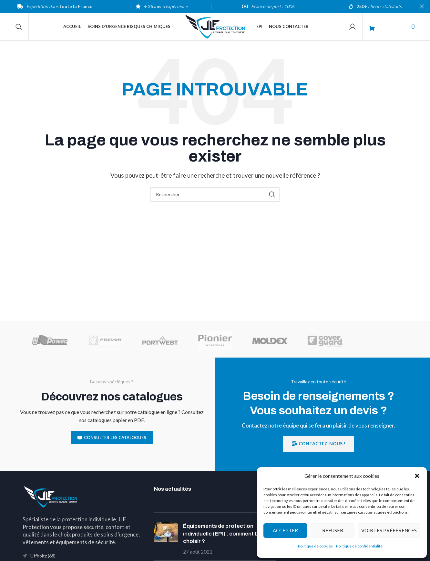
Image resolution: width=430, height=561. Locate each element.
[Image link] (51, 497)
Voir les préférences (389, 530)
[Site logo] (215, 26)
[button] (417, 476)
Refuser (332, 530)
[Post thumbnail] (166, 540)
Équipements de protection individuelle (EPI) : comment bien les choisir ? (228, 535)
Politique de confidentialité (359, 546)
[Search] (18, 27)
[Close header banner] (422, 6)
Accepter (285, 530)
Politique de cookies (315, 546)
